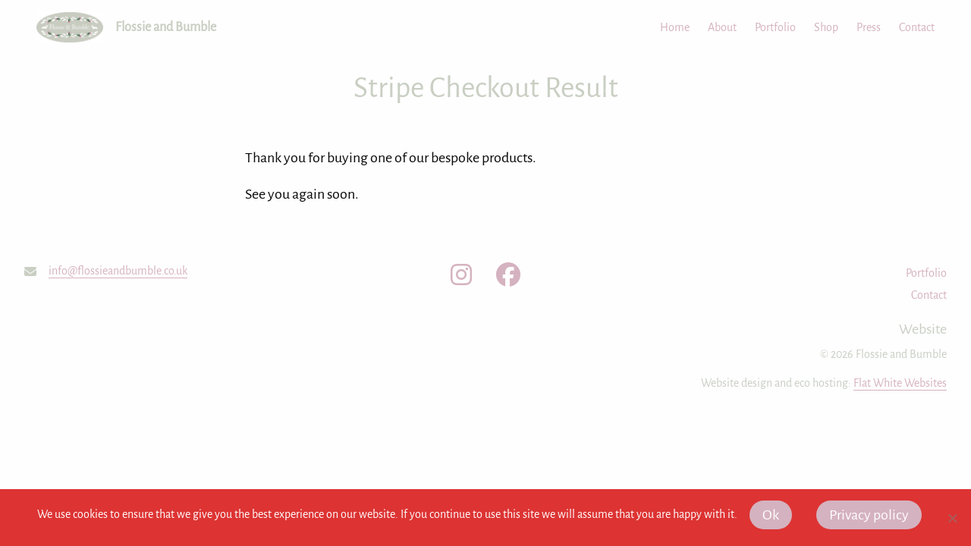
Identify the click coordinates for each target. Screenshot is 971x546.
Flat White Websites (900, 383)
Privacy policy (869, 514)
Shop (826, 27)
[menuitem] (666, 27)
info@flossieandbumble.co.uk (118, 271)
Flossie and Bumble (165, 27)
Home (675, 27)
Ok (770, 514)
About (722, 27)
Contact (917, 27)
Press (868, 27)
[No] (952, 518)
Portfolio (775, 27)
